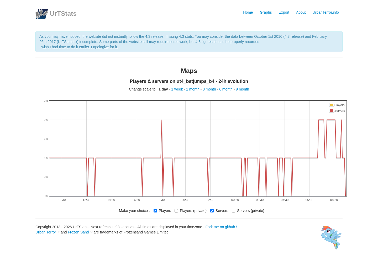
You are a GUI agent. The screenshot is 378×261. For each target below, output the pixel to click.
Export (284, 12)
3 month (210, 89)
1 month (193, 89)
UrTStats (63, 13)
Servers (219, 211)
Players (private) (191, 211)
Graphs (266, 12)
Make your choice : (134, 211)
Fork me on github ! (221, 227)
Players (162, 211)
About (301, 12)
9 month (242, 89)
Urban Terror (45, 232)
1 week (177, 89)
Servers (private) (248, 211)
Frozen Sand (78, 232)
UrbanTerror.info (326, 12)
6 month (226, 89)
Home (248, 12)
